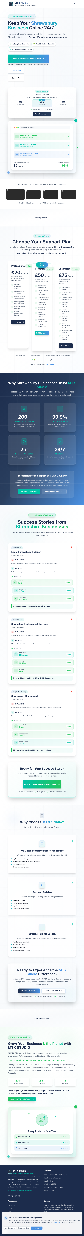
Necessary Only (23, 1228)
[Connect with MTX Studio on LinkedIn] (19, 1196)
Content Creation (50, 1190)
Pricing (10, 1208)
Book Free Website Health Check (28, 59)
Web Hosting (48, 1181)
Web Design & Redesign (52, 1178)
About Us (11, 1205)
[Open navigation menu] (74, 4)
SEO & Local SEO (50, 1184)
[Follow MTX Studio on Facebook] (9, 1196)
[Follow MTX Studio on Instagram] (12, 1196)
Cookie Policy (57, 1222)
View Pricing (16, 71)
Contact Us (16, 78)
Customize (10, 1228)
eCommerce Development (53, 1187)
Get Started (18, 325)
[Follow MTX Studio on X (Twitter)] (16, 1196)
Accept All (37, 1228)
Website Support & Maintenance (55, 1175)
